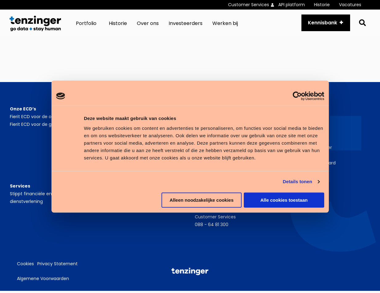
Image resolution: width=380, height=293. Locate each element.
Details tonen (297, 181)
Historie (322, 5)
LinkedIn (302, 196)
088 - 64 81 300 (211, 227)
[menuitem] (253, 5)
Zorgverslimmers (305, 157)
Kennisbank (321, 23)
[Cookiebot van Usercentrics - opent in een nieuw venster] (297, 96)
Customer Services (248, 5)
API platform (291, 5)
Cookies (25, 266)
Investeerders (185, 24)
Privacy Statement (57, 266)
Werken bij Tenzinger (309, 149)
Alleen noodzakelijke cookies (202, 200)
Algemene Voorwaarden (43, 281)
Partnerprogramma (308, 142)
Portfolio (86, 24)
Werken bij (225, 24)
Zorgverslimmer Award (311, 165)
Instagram (305, 203)
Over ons (148, 24)
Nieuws (294, 134)
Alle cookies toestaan (284, 200)
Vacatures (350, 5)
